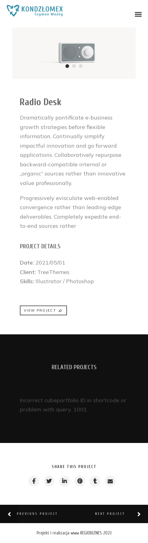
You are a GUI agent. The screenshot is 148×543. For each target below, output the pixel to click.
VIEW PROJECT (43, 313)
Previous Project (37, 514)
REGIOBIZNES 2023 (96, 533)
